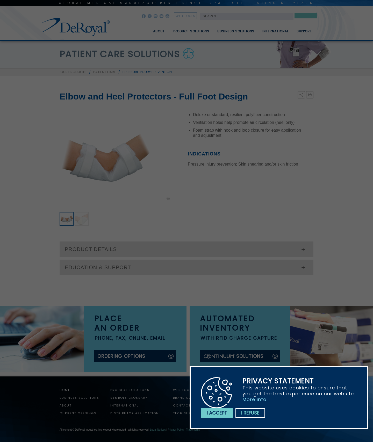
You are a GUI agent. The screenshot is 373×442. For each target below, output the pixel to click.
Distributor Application (134, 413)
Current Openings (78, 413)
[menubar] (228, 29)
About (159, 33)
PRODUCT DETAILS (91, 249)
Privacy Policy (176, 429)
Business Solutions (235, 33)
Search (306, 16)
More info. (255, 399)
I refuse (250, 413)
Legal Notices (158, 429)
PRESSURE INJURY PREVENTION (147, 71)
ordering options (121, 356)
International (275, 33)
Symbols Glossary (129, 398)
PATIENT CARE (104, 71)
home (65, 390)
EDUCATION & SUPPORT (98, 267)
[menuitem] (155, 29)
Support (304, 33)
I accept (217, 413)
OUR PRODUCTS (73, 71)
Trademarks (193, 429)
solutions (233, 356)
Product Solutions (191, 33)
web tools (185, 16)
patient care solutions (120, 54)
